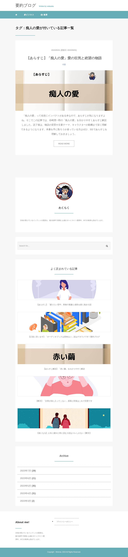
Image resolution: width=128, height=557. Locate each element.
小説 (64, 64)
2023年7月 (25, 470)
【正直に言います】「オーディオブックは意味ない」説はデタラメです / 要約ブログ (64, 337)
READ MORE (64, 144)
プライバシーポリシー (65, 522)
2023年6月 (25, 478)
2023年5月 (25, 486)
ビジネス (29, 15)
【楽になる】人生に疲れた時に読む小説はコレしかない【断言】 (64, 433)
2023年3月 (25, 501)
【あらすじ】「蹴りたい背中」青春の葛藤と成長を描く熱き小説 (64, 305)
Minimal (58, 552)
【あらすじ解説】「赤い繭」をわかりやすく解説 (64, 369)
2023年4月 (25, 493)
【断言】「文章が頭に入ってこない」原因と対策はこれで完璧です (64, 401)
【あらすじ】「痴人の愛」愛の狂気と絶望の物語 (64, 58)
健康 (44, 15)
